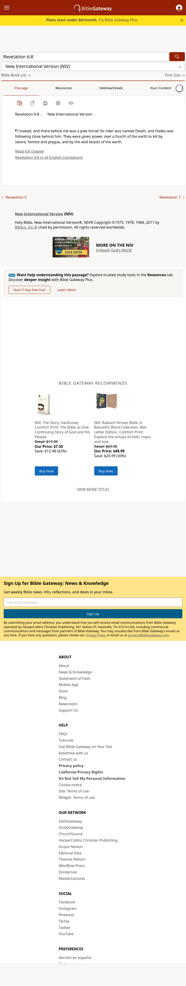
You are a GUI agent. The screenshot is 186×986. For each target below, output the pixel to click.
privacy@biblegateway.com (148, 635)
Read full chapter (29, 151)
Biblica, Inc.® (26, 227)
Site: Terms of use (74, 791)
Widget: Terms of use (77, 797)
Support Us (68, 710)
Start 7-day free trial (29, 289)
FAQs (63, 733)
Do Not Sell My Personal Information (92, 778)
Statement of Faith (75, 678)
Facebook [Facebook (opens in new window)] (67, 902)
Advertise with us (73, 753)
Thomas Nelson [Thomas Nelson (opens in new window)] (72, 859)
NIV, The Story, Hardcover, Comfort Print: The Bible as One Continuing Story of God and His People (62, 429)
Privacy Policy (96, 635)
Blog (63, 697)
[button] (179, 8)
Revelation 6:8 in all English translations (49, 157)
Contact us (68, 759)
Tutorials (66, 740)
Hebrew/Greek (61, 88)
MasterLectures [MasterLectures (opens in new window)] (72, 878)
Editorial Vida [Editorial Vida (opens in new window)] (70, 853)
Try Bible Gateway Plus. (92, 19)
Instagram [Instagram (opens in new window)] (68, 908)
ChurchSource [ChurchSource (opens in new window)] (71, 833)
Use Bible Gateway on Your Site (85, 746)
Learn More (66, 289)
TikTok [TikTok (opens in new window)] (64, 921)
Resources (33, 88)
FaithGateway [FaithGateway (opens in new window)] (70, 821)
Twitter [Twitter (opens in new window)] (65, 927)
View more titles (93, 489)
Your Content (90, 88)
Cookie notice (70, 784)
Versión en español (75, 957)
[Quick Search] (84, 56)
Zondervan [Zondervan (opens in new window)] (68, 872)
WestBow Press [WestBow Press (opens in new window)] (72, 865)
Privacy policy (71, 765)
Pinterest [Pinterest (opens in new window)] (66, 914)
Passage (11, 88)
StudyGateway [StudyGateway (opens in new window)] (71, 827)
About (64, 665)
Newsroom (68, 703)
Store (63, 691)
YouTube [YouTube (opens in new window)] (66, 933)
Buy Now (46, 471)
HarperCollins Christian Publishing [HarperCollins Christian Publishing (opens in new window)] (88, 840)
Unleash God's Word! (114, 250)
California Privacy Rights (81, 772)
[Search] (177, 56)
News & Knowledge (75, 672)
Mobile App (68, 684)
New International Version (39, 213)
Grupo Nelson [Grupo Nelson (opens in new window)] (71, 846)
